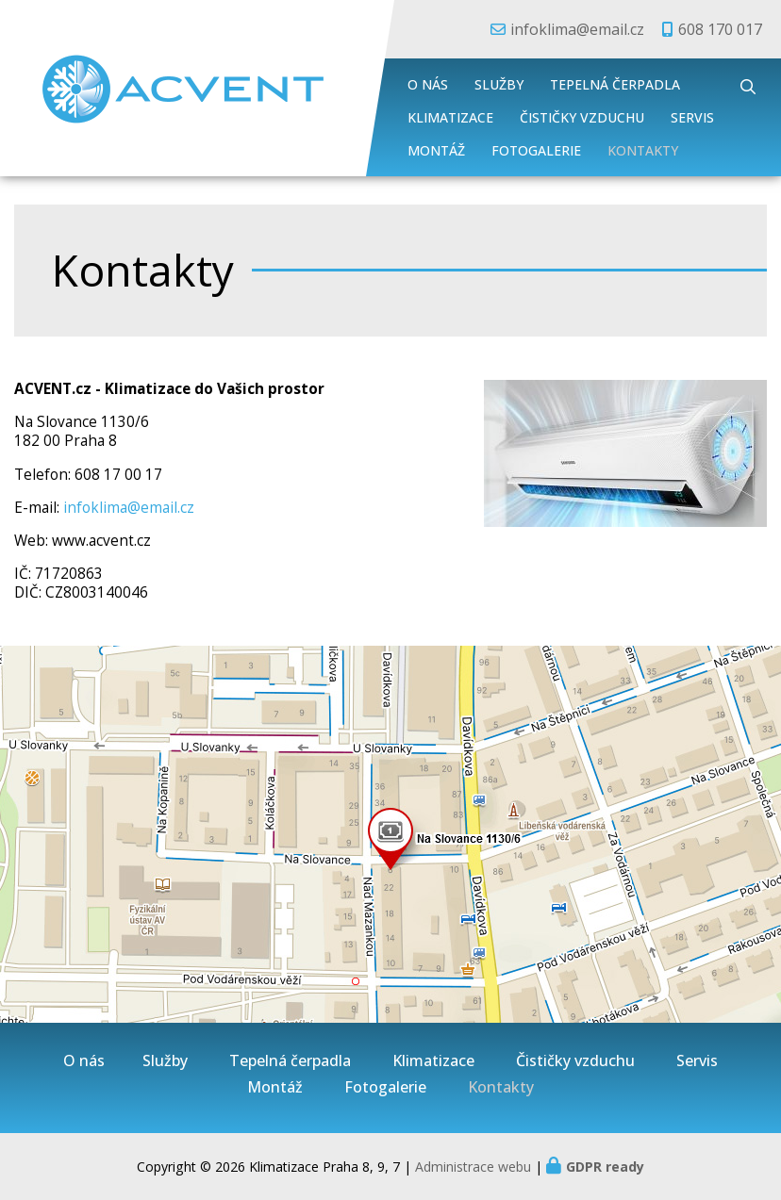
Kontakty (642, 150)
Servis (692, 117)
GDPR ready (605, 1166)
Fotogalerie (536, 150)
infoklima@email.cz (577, 29)
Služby (498, 84)
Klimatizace (450, 117)
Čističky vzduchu (582, 117)
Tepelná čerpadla (615, 84)
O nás (427, 84)
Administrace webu (473, 1166)
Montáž (436, 150)
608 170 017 (720, 29)
